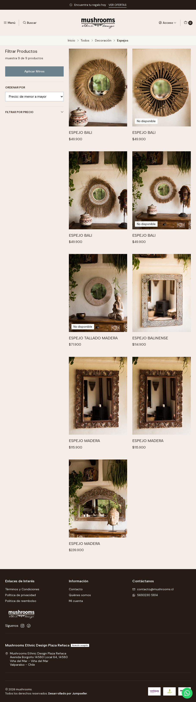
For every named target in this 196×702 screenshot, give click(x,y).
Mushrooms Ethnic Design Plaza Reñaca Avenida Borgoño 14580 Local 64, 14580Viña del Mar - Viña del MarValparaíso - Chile (36, 659)
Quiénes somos (80, 595)
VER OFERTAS (117, 5)
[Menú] (9, 23)
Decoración (103, 40)
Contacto (76, 589)
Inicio (71, 40)
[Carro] (188, 22)
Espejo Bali (80, 132)
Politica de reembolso (20, 601)
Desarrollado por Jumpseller (67, 693)
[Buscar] (29, 23)
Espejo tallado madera (93, 345)
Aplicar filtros (34, 71)
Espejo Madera (84, 448)
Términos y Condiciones (22, 589)
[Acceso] (167, 23)
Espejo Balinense (150, 345)
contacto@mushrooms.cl (153, 589)
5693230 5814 (145, 595)
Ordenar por (15, 87)
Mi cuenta (76, 601)
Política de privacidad (20, 595)
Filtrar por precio (34, 112)
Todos (85, 40)
